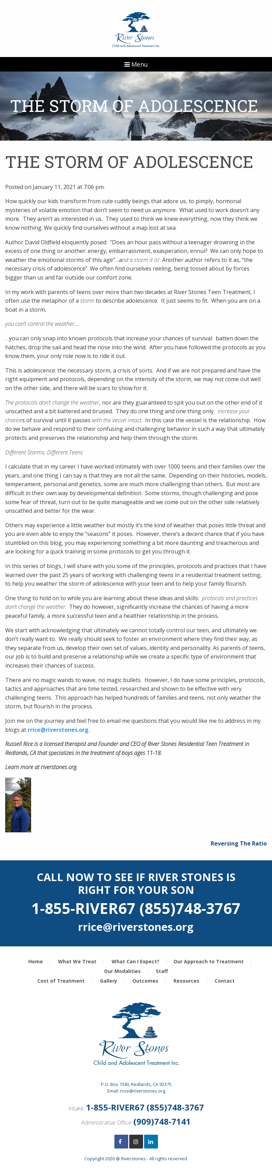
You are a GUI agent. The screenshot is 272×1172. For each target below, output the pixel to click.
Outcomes (145, 980)
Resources (186, 980)
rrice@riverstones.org (58, 730)
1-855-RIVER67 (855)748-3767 (145, 1107)
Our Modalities (122, 971)
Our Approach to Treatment (208, 961)
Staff (162, 971)
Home (35, 961)
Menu (136, 64)
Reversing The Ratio (239, 843)
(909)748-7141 (162, 1121)
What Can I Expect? (135, 961)
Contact (225, 980)
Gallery (108, 980)
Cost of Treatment (61, 980)
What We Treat (77, 961)
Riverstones (133, 1158)
